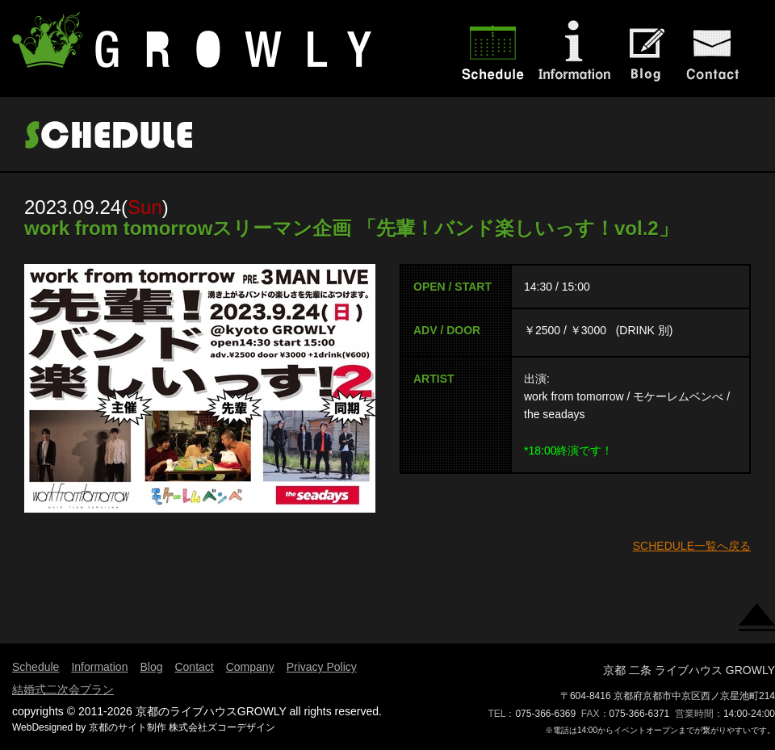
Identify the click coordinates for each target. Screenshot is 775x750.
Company (250, 666)
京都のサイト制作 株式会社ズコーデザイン (182, 727)
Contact (193, 666)
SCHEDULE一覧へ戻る (692, 545)
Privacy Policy (322, 666)
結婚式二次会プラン (63, 689)
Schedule (35, 666)
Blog (151, 666)
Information (99, 666)
